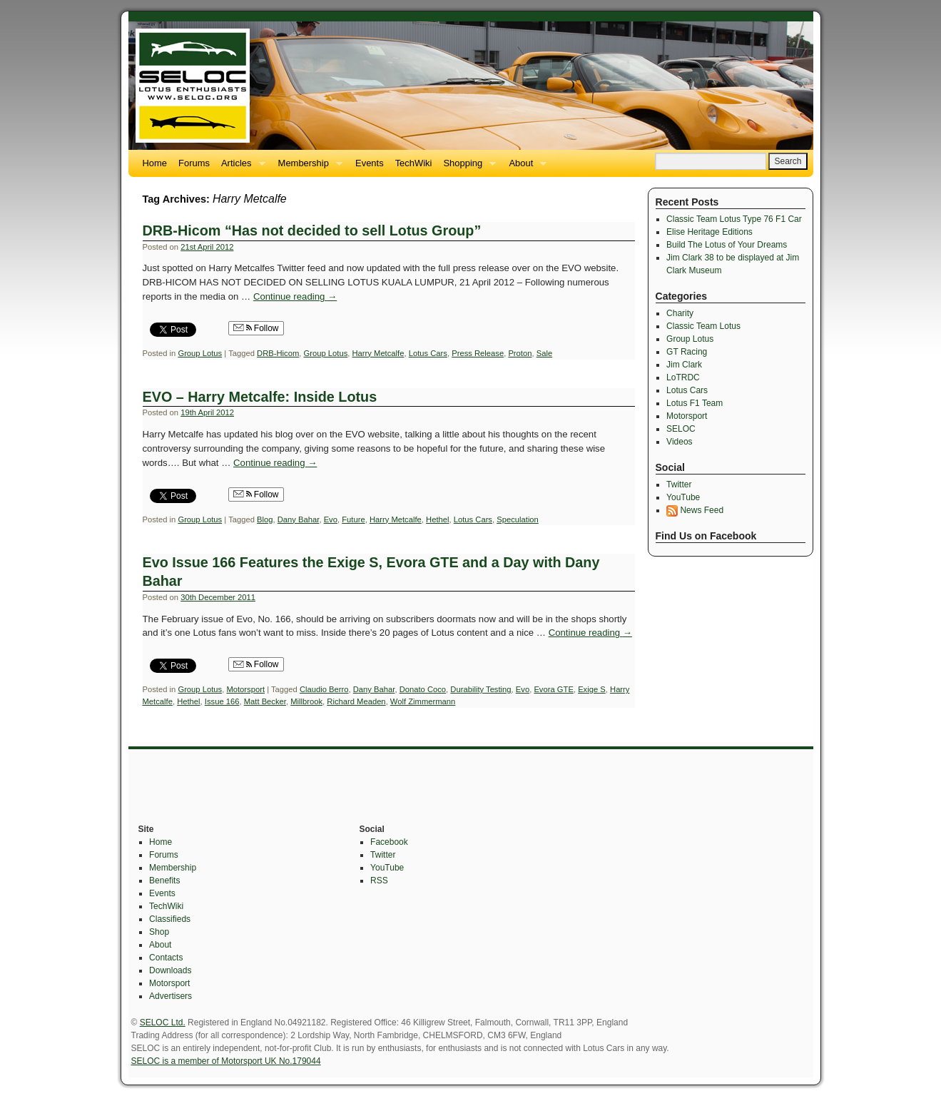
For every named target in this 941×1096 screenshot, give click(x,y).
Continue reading (295, 296)
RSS (379, 881)
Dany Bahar (299, 519)
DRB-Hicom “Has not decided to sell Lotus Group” (312, 230)
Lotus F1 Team (694, 403)
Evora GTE (554, 689)
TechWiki (413, 163)
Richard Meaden (356, 701)
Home (155, 163)
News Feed (694, 510)
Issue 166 (222, 701)
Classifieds (169, 919)
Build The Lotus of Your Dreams (726, 245)
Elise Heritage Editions (709, 232)
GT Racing (686, 352)
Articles (240, 167)
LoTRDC (683, 377)
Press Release (478, 353)
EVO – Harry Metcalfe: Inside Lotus (260, 397)
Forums (194, 163)
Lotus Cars (428, 353)
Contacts (166, 958)
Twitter (678, 484)
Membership (307, 167)
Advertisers (170, 996)
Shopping (466, 167)
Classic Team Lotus (703, 326)
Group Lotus (200, 353)
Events (369, 163)
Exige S (592, 689)
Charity (679, 313)
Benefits (164, 881)
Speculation (518, 519)
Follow (256, 328)
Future (353, 519)
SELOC (681, 429)
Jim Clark (684, 365)
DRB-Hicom (278, 353)
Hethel (437, 519)
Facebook (389, 842)
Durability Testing (480, 689)
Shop (159, 932)
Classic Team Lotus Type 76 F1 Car (734, 219)
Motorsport (245, 689)
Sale (544, 353)
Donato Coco (423, 689)
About (524, 167)
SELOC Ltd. (162, 1023)
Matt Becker (265, 701)
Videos (679, 442)
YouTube (683, 497)
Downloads (170, 970)
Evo (330, 519)
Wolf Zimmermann (422, 701)
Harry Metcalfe (378, 353)
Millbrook (306, 701)
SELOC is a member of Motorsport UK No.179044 (226, 1061)
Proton (519, 353)
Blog (265, 519)
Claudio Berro (324, 689)
